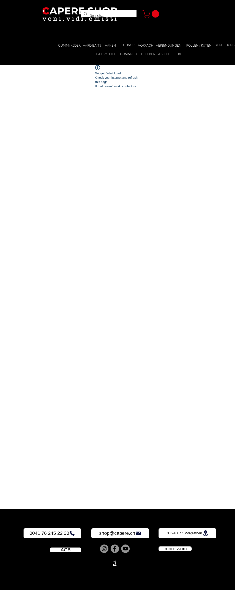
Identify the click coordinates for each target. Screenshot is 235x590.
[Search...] (108, 15)
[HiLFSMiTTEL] (106, 54)
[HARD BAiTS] (92, 45)
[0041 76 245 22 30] (52, 533)
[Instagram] (104, 548)
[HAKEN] (110, 45)
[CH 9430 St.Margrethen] (187, 533)
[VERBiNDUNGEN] (169, 45)
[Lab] (114, 563)
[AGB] (65, 550)
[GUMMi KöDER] (69, 45)
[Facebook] (115, 548)
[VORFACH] (146, 45)
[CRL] (178, 54)
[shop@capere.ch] (120, 533)
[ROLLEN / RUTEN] (198, 45)
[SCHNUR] (128, 45)
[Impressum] (175, 548)
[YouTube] (125, 548)
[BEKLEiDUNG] (225, 45)
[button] (152, 14)
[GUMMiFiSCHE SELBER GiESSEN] (144, 54)
